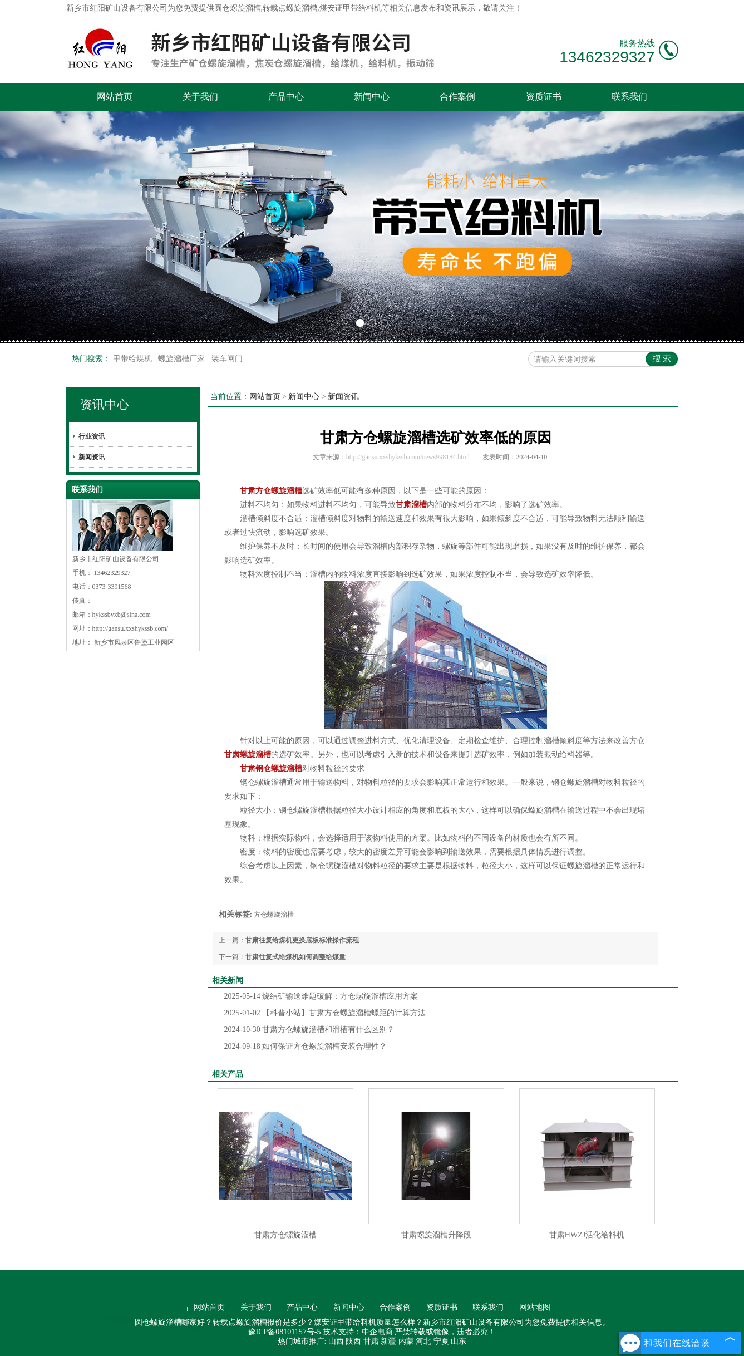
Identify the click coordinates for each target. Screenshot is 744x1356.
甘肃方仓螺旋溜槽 (285, 1235)
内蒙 (406, 1341)
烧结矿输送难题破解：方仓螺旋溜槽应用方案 (321, 996)
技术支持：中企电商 (358, 1332)
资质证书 (543, 96)
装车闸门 (227, 359)
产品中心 (286, 96)
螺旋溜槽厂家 (182, 359)
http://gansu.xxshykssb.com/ (130, 628)
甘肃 (371, 1341)
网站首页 (114, 96)
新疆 (388, 1341)
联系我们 (629, 96)
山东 (458, 1341)
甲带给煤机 (133, 359)
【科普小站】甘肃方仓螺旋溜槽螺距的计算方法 (325, 1013)
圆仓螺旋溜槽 (237, 8)
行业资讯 (91, 436)
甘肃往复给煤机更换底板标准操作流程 (302, 940)
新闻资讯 (91, 457)
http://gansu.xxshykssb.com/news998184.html (408, 457)
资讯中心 (104, 404)
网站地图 (534, 1307)
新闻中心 (372, 96)
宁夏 (441, 1341)
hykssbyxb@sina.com (121, 614)
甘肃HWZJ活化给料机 (586, 1235)
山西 (336, 1341)
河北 (423, 1341)
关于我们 (200, 96)
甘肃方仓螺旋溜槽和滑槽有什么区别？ (309, 1029)
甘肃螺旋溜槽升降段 (436, 1235)
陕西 (353, 1341)
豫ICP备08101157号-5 (284, 1332)
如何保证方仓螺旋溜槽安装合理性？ (305, 1046)
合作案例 (457, 96)
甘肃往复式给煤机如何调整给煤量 (295, 957)
